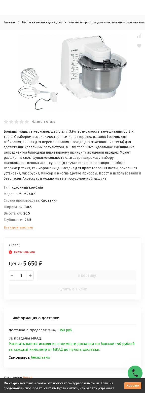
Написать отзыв (43, 121)
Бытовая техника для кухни (42, 22)
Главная (10, 22)
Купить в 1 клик (72, 289)
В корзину (86, 275)
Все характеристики (18, 227)
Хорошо (133, 385)
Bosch (28, 378)
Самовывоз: (19, 357)
